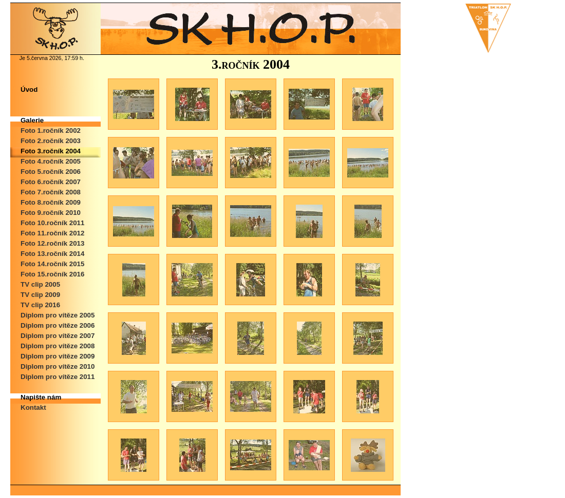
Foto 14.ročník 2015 (52, 264)
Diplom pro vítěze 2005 (58, 315)
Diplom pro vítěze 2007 (58, 336)
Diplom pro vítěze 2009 (58, 356)
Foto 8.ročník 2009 (51, 202)
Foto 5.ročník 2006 (51, 171)
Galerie (32, 120)
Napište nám (41, 397)
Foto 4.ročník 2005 (51, 161)
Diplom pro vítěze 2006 (58, 325)
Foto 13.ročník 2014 (52, 253)
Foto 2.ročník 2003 (51, 141)
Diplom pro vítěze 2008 (58, 346)
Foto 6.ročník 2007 (51, 182)
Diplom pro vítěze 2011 (58, 377)
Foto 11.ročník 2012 (52, 233)
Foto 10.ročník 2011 (52, 223)
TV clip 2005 (40, 284)
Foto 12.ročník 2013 (52, 243)
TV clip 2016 (40, 305)
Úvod (29, 89)
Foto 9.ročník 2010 (51, 212)
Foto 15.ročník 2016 (52, 274)
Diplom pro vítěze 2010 (58, 366)
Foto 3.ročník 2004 (51, 151)
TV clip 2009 (40, 294)
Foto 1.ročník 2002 (51, 130)
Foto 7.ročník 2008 (51, 192)
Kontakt (33, 407)
